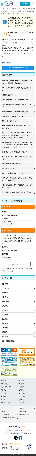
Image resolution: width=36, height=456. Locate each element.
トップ (3, 8)
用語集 (3, 399)
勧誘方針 (21, 408)
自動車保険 (21, 393)
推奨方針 (3, 411)
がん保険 (5, 314)
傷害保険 (5, 336)
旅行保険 (3, 396)
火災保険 (21, 390)
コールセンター (7, 288)
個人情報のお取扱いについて (8, 419)
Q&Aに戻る (8, 63)
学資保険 (5, 323)
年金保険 (5, 328)
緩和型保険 (5, 301)
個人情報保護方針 (23, 414)
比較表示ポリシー (6, 403)
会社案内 (3, 408)
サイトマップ (22, 403)
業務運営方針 (22, 411)
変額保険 (5, 332)
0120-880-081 (15, 444)
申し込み (5, 297)
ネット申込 (21, 396)
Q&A (8, 8)
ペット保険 (4, 393)
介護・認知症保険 (8, 341)
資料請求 (5, 284)
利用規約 (21, 399)
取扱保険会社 (5, 414)
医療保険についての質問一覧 (18, 67)
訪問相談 (5, 293)
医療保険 (14, 8)
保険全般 (5, 306)
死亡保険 (5, 319)
